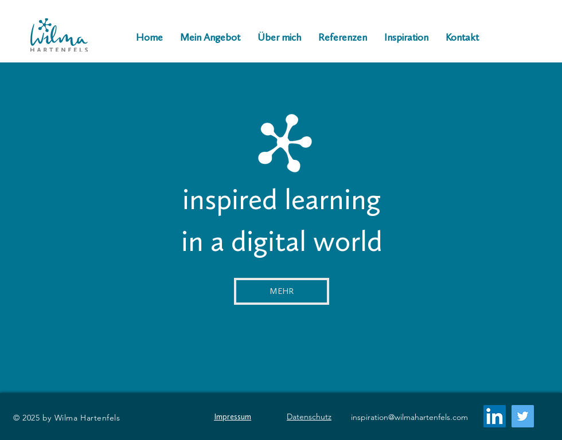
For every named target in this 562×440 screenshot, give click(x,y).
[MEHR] (281, 291)
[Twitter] (523, 416)
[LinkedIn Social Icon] (494, 416)
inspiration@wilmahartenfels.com (409, 417)
